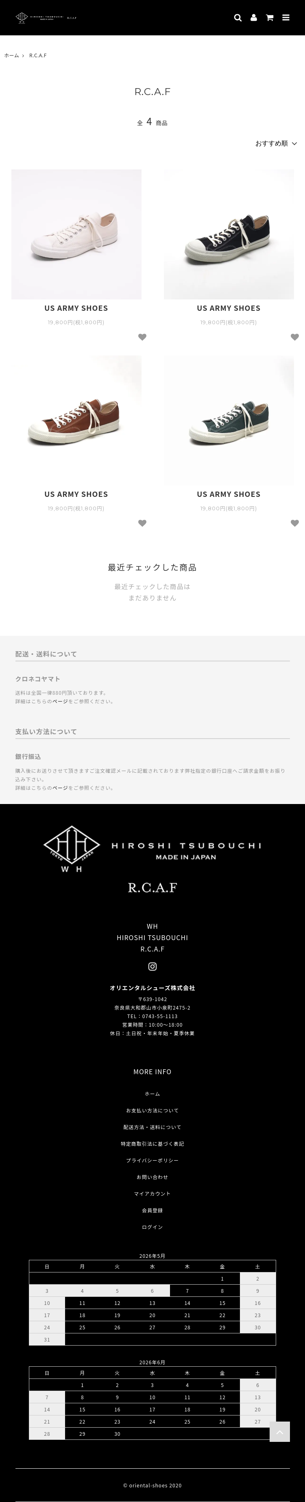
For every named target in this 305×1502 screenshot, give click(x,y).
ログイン (152, 1226)
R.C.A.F (38, 55)
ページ (60, 701)
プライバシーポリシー (152, 1160)
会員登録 (152, 1210)
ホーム (11, 55)
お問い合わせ (152, 1176)
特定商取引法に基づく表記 (153, 1143)
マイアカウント (152, 1193)
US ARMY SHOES (76, 307)
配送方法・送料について (152, 1126)
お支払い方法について (152, 1110)
